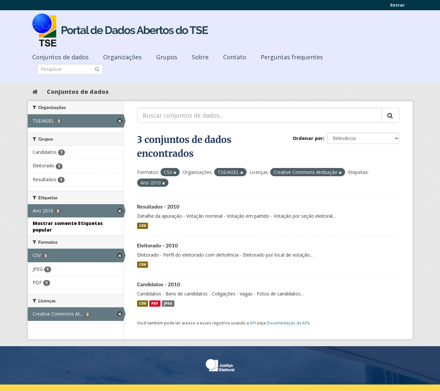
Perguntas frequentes (292, 57)
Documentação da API (287, 322)
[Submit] (97, 68)
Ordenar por (308, 138)
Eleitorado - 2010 (157, 245)
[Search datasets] (70, 69)
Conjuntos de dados (60, 57)
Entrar (397, 5)
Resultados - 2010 (158, 206)
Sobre (200, 57)
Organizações (122, 57)
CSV (142, 225)
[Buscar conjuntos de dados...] (259, 115)
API (253, 322)
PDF (154, 303)
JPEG (168, 303)
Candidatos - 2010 (158, 284)
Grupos (166, 57)
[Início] (35, 92)
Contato (234, 57)
